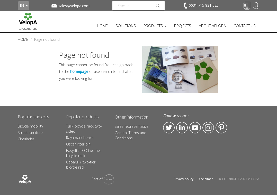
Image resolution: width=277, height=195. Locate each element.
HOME (102, 25)
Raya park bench (80, 137)
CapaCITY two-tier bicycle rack (80, 165)
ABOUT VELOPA (212, 25)
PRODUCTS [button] (155, 25)
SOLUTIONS (125, 25)
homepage (79, 71)
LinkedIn (182, 127)
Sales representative (131, 126)
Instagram (208, 127)
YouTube (195, 127)
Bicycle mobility (30, 126)
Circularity (26, 138)
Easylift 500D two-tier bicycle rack (83, 153)
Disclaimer (205, 179)
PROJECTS (182, 25)
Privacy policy (183, 179)
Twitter (169, 127)
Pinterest (221, 127)
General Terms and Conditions (130, 135)
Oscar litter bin (78, 144)
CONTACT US (245, 25)
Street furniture (30, 132)
